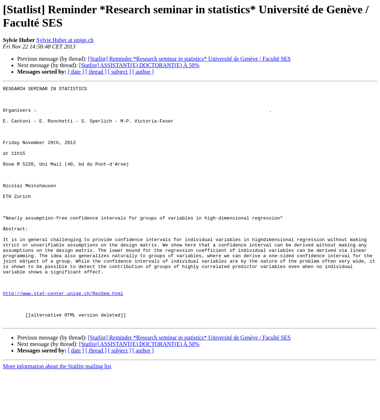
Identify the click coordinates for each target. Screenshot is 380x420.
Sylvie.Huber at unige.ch (64, 40)
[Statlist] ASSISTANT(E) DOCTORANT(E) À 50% (139, 65)
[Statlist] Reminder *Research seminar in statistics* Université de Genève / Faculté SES (189, 59)
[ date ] (76, 72)
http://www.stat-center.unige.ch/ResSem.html (63, 335)
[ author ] (143, 72)
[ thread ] (96, 72)
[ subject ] (119, 72)
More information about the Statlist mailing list (57, 414)
